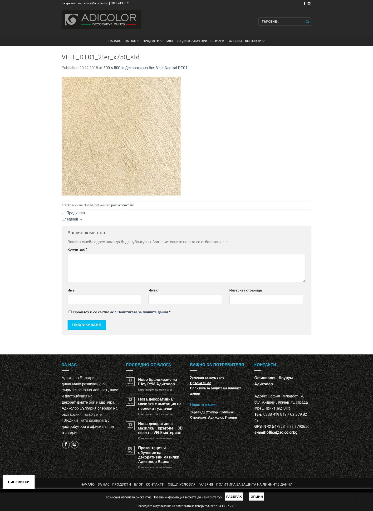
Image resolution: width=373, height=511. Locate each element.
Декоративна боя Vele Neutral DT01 (156, 68)
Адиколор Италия (222, 417)
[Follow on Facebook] (304, 3)
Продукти (121, 484)
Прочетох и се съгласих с (120, 312)
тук (219, 497)
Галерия (234, 41)
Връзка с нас (200, 383)
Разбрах (234, 496)
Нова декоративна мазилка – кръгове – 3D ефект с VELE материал (160, 428)
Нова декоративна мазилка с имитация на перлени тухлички (160, 404)
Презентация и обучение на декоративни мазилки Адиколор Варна (158, 455)
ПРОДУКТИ (152, 41)
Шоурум (217, 41)
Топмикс (227, 412)
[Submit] (307, 21)
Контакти (155, 484)
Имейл (154, 290)
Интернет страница (245, 290)
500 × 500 (111, 68)
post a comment (122, 205)
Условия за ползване (207, 377)
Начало (115, 41)
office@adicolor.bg (281, 432)
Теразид (197, 412)
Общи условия (182, 484)
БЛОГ (170, 41)
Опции (256, 496)
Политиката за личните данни (143, 312)
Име (71, 290)
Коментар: (77, 250)
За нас (132, 41)
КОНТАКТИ (255, 41)
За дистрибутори (192, 41)
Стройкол (198, 417)
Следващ (72, 219)
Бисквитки (18, 482)
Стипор (212, 412)
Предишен (73, 213)
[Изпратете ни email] (309, 3)
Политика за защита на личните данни (254, 484)
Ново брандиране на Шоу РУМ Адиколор (157, 381)
